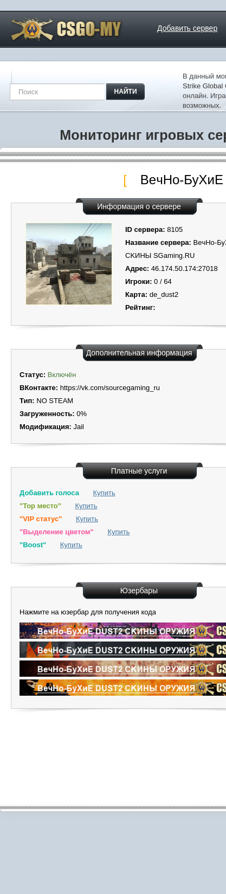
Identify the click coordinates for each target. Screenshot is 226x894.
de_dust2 (164, 294)
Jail (78, 427)
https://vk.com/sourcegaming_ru (110, 388)
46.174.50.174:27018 (184, 268)
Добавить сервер (187, 28)
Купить (104, 493)
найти (125, 91)
